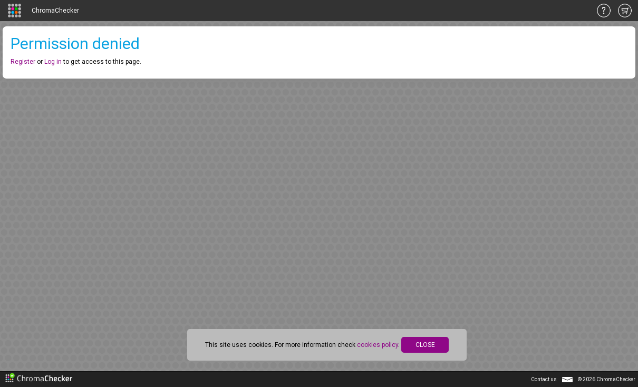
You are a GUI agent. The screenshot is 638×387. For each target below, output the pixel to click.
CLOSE (425, 345)
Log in (53, 61)
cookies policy (377, 345)
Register (23, 61)
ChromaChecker (55, 10)
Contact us (544, 379)
